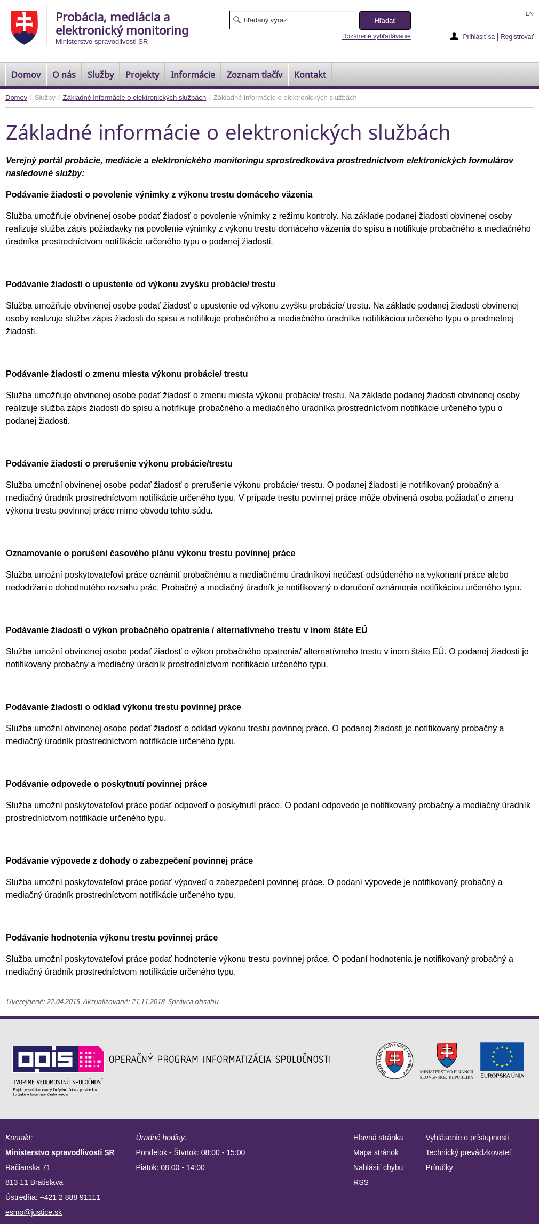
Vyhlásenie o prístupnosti (467, 1137)
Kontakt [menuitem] (310, 75)
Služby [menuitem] (101, 75)
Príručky (439, 1167)
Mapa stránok (376, 1152)
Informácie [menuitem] (193, 75)
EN (530, 14)
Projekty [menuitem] (142, 75)
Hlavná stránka (378, 1137)
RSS (361, 1182)
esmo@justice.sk (33, 1212)
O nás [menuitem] (64, 75)
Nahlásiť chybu (378, 1167)
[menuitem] (26, 74)
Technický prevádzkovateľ (469, 1152)
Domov (16, 97)
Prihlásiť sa (479, 37)
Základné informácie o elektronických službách (134, 97)
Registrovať (517, 37)
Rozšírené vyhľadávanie (376, 36)
